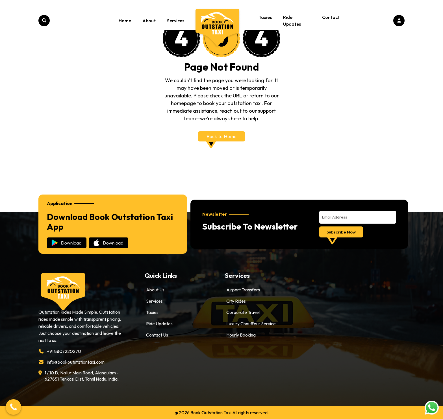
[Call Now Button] (13, 407)
